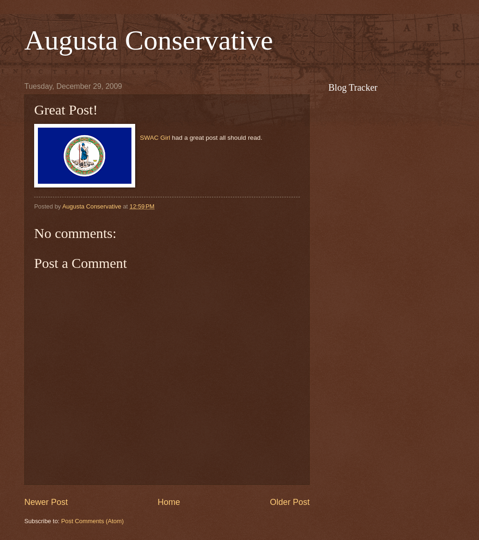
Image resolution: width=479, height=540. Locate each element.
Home (169, 502)
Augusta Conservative (148, 40)
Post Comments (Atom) (92, 521)
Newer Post (46, 502)
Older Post (290, 502)
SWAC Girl (155, 137)
